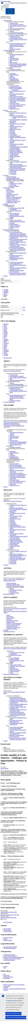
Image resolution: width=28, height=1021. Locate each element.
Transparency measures (9, 954)
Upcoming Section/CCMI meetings (15, 179)
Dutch (5, 347)
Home (5, 747)
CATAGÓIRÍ (10, 219)
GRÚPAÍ (9, 212)
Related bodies (4, 910)
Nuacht (8, 189)
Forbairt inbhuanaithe (15, 156)
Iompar (11, 159)
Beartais (5, 110)
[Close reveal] (1, 317)
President (6, 204)
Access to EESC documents (10, 956)
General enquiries (8, 931)
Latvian (5, 344)
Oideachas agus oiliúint (15, 129)
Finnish (5, 335)
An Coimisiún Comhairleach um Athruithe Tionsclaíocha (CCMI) (17, 249)
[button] (4, 919)
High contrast (4, 299)
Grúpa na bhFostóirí (14, 213)
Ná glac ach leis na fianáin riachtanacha (16, 1017)
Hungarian (6, 340)
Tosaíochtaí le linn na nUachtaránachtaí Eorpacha (16, 37)
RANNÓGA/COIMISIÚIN (13, 231)
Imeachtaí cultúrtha (14, 186)
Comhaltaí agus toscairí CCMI (17, 208)
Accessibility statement (9, 960)
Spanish (5, 332)
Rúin (11, 61)
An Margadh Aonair (14, 153)
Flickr (5, 296)
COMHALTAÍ (10, 206)
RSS (5, 967)
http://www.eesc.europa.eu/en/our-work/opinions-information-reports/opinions (15, 422)
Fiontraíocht (12, 133)
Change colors (4, 305)
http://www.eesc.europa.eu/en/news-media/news (15, 608)
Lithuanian (6, 343)
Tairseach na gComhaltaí (15, 210)
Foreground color (5, 307)
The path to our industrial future (17, 99)
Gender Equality (4, 768)
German (5, 328)
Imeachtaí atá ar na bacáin (16, 183)
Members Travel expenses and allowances (14, 957)
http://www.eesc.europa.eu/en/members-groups (15, 648)
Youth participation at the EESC (17, 170)
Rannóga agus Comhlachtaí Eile (11, 229)
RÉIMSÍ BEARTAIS (12, 111)
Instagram (6, 291)
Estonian (6, 333)
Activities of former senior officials (12, 958)
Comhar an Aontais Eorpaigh (16, 35)
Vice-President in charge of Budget (18, 26)
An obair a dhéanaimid (9, 50)
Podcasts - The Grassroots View (14, 197)
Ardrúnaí (12, 31)
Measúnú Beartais (14, 79)
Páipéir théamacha (14, 74)
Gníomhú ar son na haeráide (16, 115)
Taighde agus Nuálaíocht (15, 151)
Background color (5, 310)
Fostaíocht (12, 130)
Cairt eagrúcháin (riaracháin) (16, 32)
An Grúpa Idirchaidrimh (15, 263)
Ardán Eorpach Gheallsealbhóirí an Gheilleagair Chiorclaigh (18, 166)
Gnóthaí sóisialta (14, 155)
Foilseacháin (13, 73)
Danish (5, 326)
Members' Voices (11, 195)
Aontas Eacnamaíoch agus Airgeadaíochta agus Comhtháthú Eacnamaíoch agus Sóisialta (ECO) (18, 234)
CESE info (9, 193)
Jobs (5, 974)
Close (17, 313)
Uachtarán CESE (14, 23)
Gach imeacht (13, 185)
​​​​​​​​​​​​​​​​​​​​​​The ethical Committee (15, 49)
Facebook (6, 292)
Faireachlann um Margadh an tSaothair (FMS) (17, 259)
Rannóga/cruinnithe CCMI (13, 178)
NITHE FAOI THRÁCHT (13, 160)
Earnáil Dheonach (14, 224)
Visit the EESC (7, 930)
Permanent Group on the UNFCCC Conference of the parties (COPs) (18, 274)
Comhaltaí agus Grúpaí (9, 205)
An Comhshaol (13, 134)
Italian (5, 341)
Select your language (6, 314)
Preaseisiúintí (10, 190)
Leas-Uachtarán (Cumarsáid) (16, 24)
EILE (8, 261)
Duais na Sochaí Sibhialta (16, 88)
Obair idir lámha (13, 62)
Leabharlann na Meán (12, 202)
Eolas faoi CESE (8, 20)
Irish (5, 337)
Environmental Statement (10, 948)
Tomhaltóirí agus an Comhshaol (17, 221)
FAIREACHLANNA (12, 251)
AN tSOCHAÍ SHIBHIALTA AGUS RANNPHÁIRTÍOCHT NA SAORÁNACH (15, 83)
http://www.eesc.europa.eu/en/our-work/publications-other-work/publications (14, 425)
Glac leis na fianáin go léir (13, 1013)
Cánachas (12, 157)
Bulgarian (6, 324)
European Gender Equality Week (17, 168)
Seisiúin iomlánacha (11, 176)
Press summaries (11, 191)
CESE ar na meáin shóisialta (13, 198)
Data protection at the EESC (10, 946)
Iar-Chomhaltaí (13, 209)
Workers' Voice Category (15, 220)
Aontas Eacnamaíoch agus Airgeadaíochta (16, 127)
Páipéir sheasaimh (14, 60)
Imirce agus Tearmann (15, 149)
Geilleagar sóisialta (14, 227)
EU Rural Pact (13, 174)
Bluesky (5, 295)
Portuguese (6, 349)
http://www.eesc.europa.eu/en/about (12, 371)
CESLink (6, 987)
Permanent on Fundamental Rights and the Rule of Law (18, 268)
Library (5, 939)
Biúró (11, 27)
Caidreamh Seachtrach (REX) (17, 247)
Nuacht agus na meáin (9, 187)
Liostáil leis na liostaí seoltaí (13, 201)
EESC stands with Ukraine (16, 106)
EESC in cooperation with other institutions (14, 984)
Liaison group (7, 986)
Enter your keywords (6, 280)
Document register (8, 937)
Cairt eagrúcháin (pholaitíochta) (17, 28)
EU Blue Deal (13, 171)
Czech (5, 325)
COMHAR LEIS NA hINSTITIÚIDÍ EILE (17, 34)
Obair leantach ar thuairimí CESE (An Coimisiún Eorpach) (18, 66)
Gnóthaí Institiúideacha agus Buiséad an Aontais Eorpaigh (18, 147)
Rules (8, 42)
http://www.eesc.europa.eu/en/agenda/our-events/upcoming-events (14, 580)
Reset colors (11, 313)
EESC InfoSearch (8, 940)
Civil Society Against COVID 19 (17, 104)
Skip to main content (6, 1)
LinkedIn (6, 289)
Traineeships (7, 975)
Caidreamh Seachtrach (15, 136)
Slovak (5, 352)
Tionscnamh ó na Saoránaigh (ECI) (18, 98)
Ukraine (5, 276)
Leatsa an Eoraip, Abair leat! (16, 96)
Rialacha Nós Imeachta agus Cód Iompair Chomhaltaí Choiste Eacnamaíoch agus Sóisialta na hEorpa (17, 45)
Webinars (12, 182)
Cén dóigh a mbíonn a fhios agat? (18, 3)
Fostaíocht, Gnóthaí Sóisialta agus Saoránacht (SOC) (18, 242)
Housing (12, 142)
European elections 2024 (15, 87)
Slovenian (6, 354)
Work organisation (8, 922)
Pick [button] (24, 307)
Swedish (6, 355)
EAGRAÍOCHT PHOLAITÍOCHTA (15, 21)
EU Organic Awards (14, 103)
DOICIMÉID (10, 68)
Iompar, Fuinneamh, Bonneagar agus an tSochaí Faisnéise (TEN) (18, 240)
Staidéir (11, 76)
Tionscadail (12, 77)
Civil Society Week (14, 85)
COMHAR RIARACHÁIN (13, 30)
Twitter (5, 293)
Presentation (15, 89)
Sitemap (5, 966)
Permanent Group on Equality (17, 270)
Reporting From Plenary (12, 194)
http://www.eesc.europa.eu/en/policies (13, 501)
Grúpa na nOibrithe (14, 214)
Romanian (6, 351)
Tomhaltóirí (12, 122)
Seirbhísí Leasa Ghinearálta (16, 152)
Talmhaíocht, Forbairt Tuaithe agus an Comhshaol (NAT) (18, 245)
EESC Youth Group (14, 272)
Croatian (6, 339)
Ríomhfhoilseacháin (14, 80)
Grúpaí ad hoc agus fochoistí (16, 262)
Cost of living (13, 172)
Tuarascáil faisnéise (14, 58)
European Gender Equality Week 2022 (10, 914)
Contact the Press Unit (12, 200)
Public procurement (8, 977)
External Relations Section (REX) (9, 912)
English (5, 330)
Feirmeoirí (12, 223)
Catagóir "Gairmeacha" (15, 225)
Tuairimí (12, 57)
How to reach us (7, 928)
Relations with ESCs (14, 108)
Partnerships (12, 107)
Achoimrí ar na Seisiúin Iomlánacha (18, 64)
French (5, 336)
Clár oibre (6, 175)
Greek (5, 329)
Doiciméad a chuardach (15, 69)
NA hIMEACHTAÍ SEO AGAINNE (15, 180)
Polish (5, 348)
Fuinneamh (12, 132)
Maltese (5, 345)
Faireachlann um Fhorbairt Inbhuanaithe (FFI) (16, 256)
